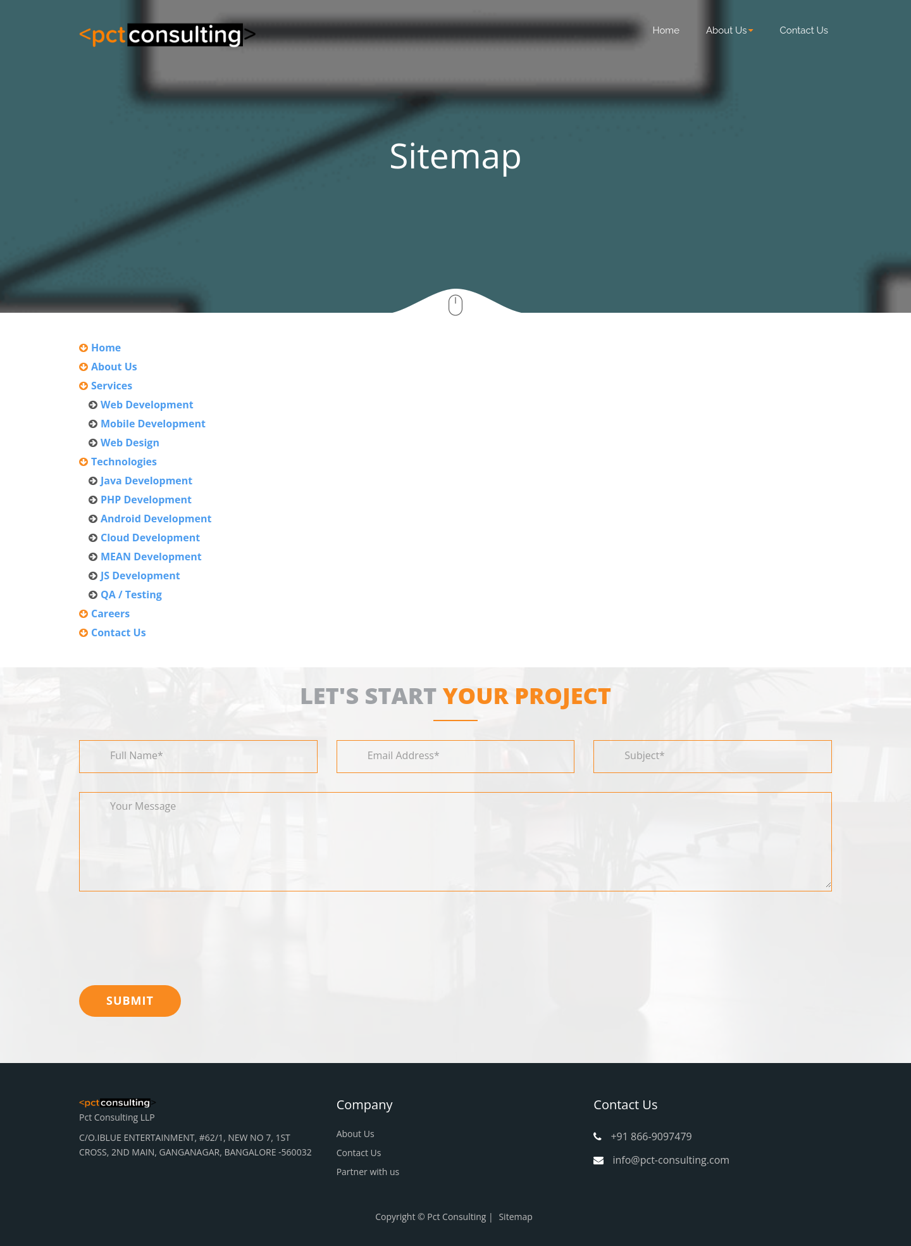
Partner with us (368, 1172)
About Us (729, 30)
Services (111, 386)
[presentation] (175, 935)
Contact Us (803, 30)
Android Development (156, 518)
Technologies (124, 462)
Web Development (147, 405)
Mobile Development (153, 424)
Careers (110, 613)
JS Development (140, 575)
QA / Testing (131, 594)
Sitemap (515, 1217)
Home (666, 30)
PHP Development (146, 500)
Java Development (146, 481)
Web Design (130, 443)
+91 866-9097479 (650, 1136)
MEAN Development (151, 556)
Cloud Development (150, 537)
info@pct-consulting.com (670, 1160)
